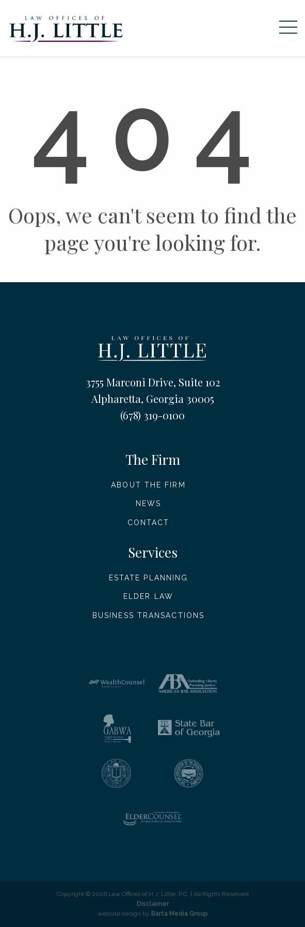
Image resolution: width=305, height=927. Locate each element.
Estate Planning (148, 578)
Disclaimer (153, 903)
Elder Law (148, 596)
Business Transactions (148, 615)
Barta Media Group (179, 913)
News (148, 503)
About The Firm (148, 485)
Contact (148, 522)
